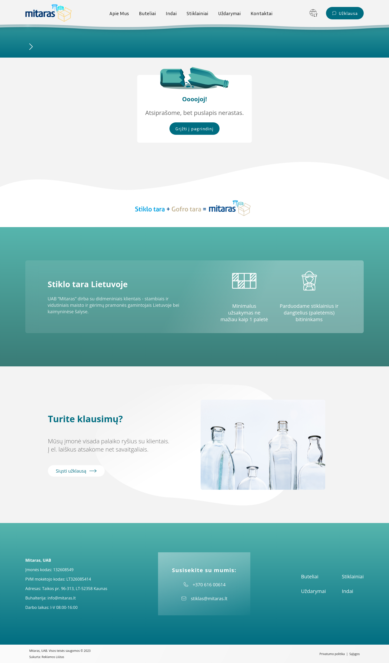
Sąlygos (354, 654)
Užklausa (345, 13)
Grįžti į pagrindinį (194, 128)
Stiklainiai (197, 13)
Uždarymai (229, 13)
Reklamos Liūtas (53, 657)
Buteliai (147, 13)
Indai (171, 13)
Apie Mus (119, 13)
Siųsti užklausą (76, 471)
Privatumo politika (332, 654)
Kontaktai (261, 13)
